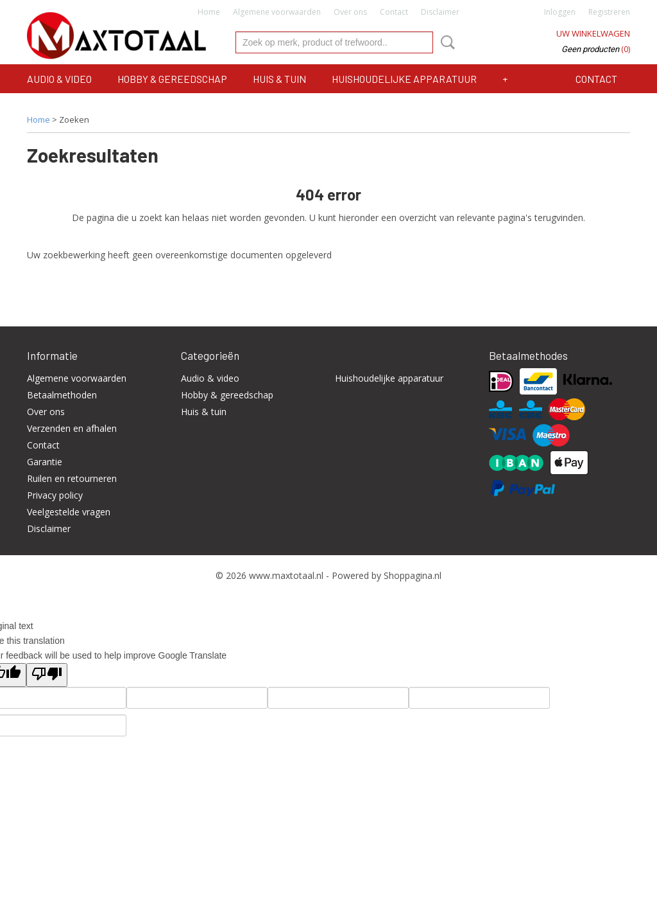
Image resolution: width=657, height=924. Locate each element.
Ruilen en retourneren (72, 478)
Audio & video (59, 79)
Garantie (44, 462)
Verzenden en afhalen (72, 428)
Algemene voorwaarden (277, 11)
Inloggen (560, 11)
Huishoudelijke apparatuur (404, 79)
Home (209, 11)
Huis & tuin (279, 79)
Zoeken (445, 42)
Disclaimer (440, 11)
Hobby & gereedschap (172, 79)
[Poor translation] (46, 675)
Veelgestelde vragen (68, 512)
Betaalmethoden (62, 395)
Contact (394, 11)
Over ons (350, 11)
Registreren (609, 11)
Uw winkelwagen (593, 33)
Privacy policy (55, 495)
